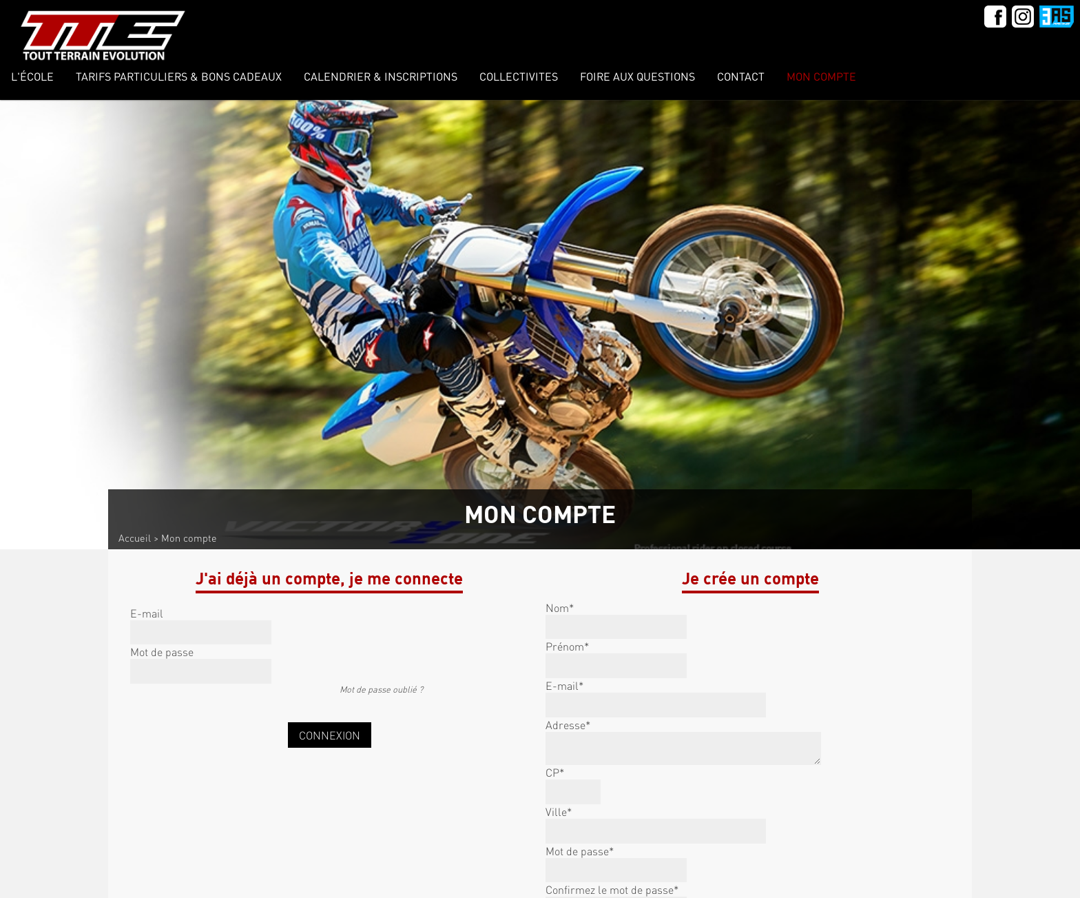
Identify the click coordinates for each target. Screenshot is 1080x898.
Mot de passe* (580, 851)
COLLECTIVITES (518, 76)
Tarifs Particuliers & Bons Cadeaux (179, 76)
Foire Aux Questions (637, 76)
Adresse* (568, 724)
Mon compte (821, 76)
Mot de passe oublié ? (381, 689)
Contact (741, 76)
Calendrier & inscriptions (380, 76)
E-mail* (564, 685)
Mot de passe (162, 651)
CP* (555, 772)
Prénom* (567, 646)
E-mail (146, 613)
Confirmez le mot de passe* (612, 889)
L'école (32, 76)
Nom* (560, 607)
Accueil (134, 537)
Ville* (559, 811)
